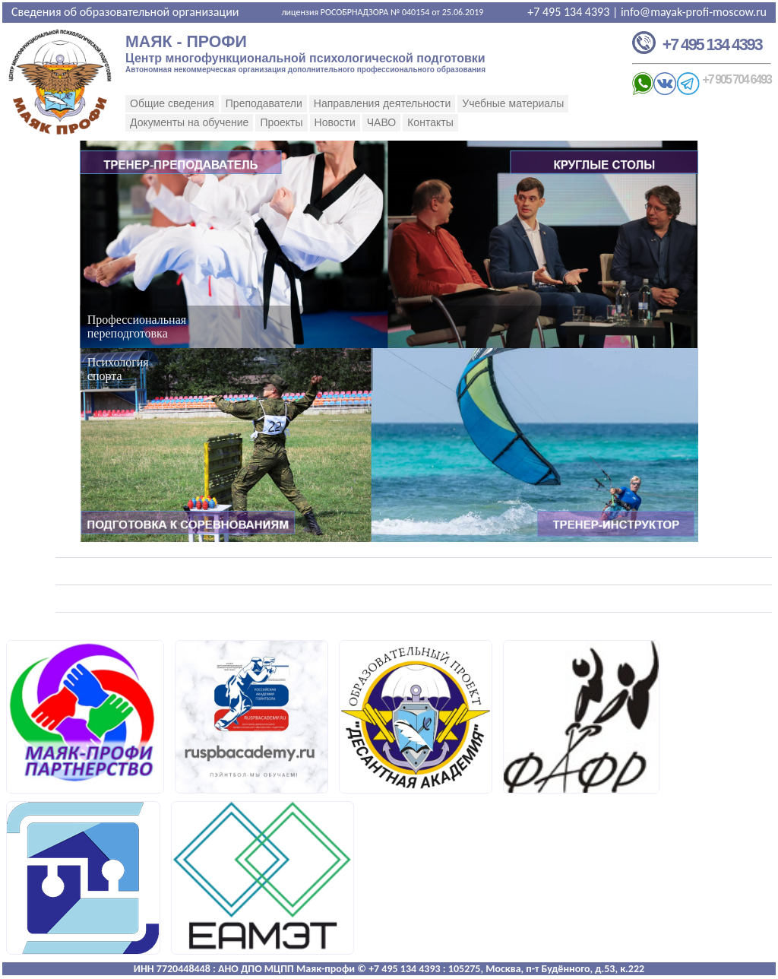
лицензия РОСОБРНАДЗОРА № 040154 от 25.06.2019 (382, 12)
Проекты (281, 122)
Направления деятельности (382, 103)
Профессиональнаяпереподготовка (136, 326)
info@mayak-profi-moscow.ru (694, 12)
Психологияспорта (118, 369)
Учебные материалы (513, 103)
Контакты (430, 122)
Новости (335, 122)
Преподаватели (264, 103)
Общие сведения (172, 103)
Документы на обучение (189, 122)
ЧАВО (381, 122)
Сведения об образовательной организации (125, 12)
